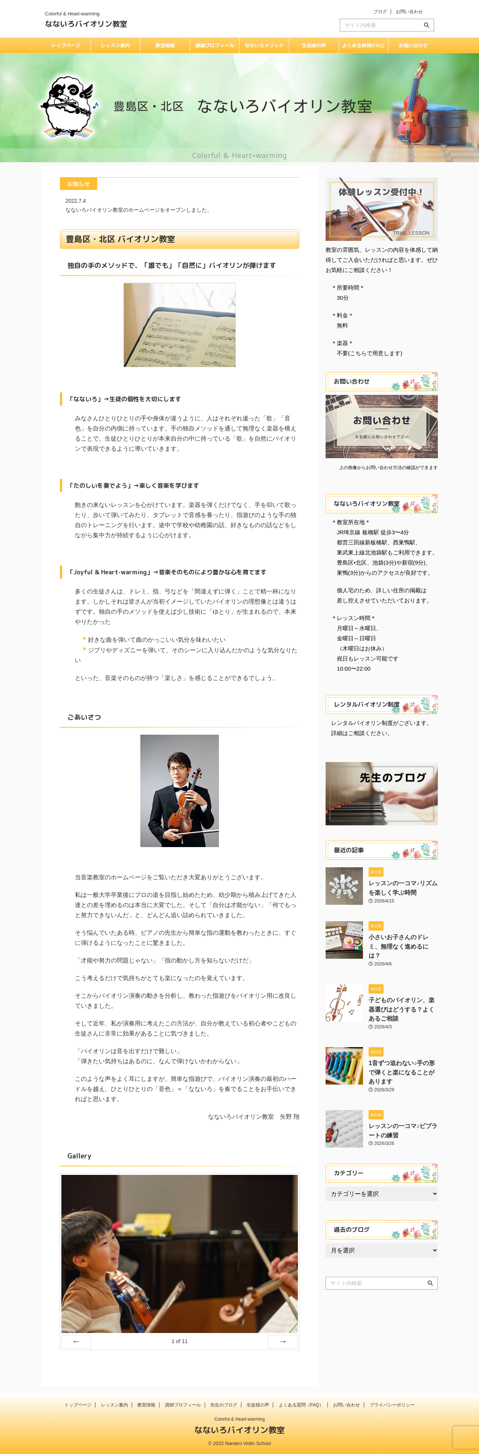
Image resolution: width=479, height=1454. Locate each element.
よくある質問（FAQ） (301, 1405)
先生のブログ (223, 1405)
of (179, 1341)
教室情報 (165, 45)
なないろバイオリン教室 (86, 23)
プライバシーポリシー (392, 1405)
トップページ (65, 45)
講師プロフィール (214, 45)
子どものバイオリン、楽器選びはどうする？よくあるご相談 (403, 996)
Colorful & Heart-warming (239, 1419)
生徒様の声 (314, 45)
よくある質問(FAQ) (363, 45)
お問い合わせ (409, 11)
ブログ (380, 11)
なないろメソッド (264, 45)
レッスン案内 (115, 45)
